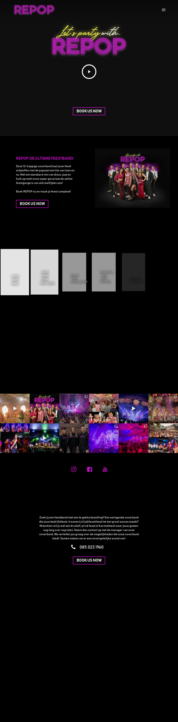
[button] (163, 9)
